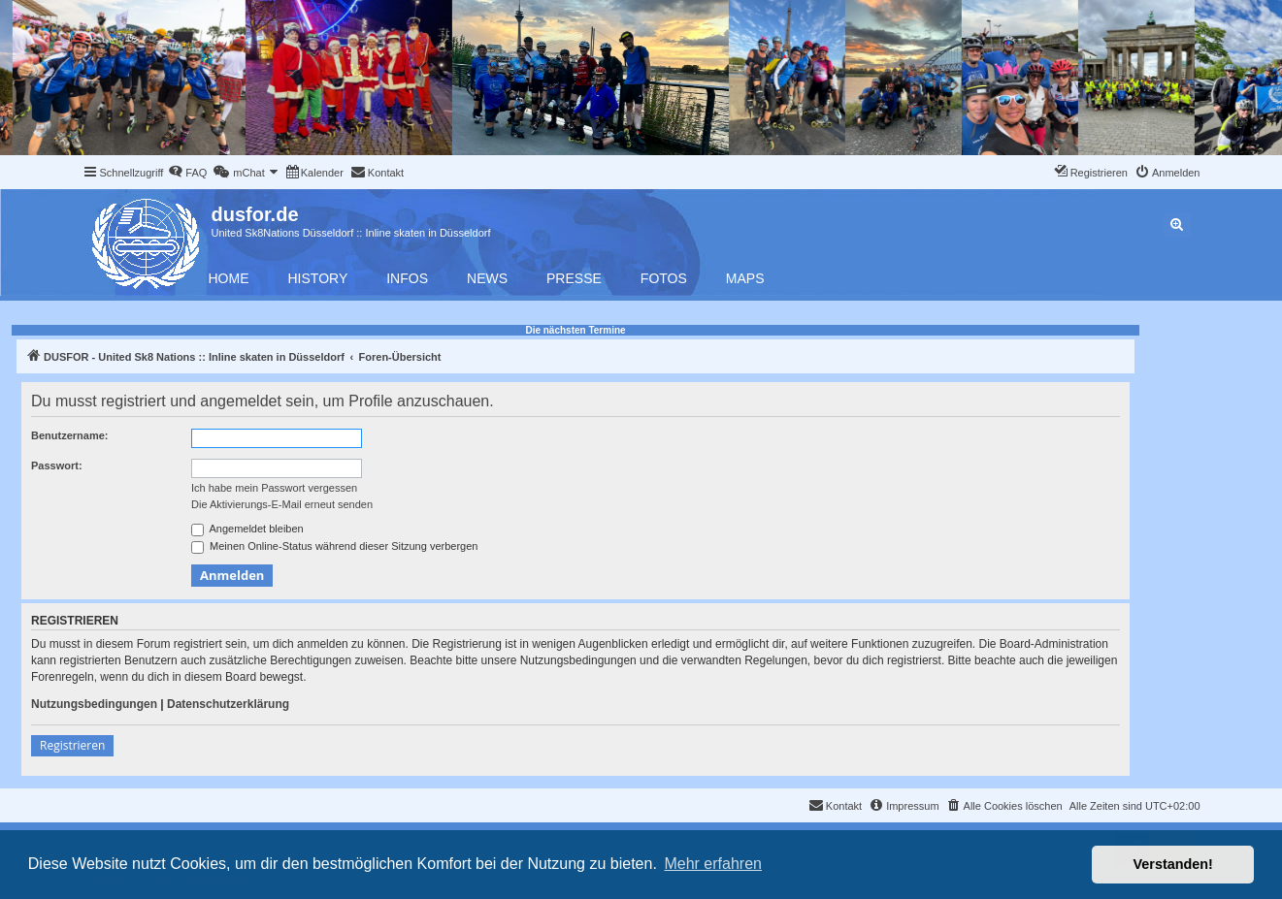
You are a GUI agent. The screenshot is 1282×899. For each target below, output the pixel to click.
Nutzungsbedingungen (94, 704)
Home (229, 278)
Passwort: (56, 465)
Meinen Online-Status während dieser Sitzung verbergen (334, 547)
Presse (574, 278)
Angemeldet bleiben (247, 529)
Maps (745, 278)
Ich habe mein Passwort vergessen (274, 488)
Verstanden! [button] (1173, 864)
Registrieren (72, 745)
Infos (407, 278)
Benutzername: (69, 435)
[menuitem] (187, 172)
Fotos (664, 278)
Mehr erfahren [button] (713, 863)
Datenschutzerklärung (228, 704)
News (487, 278)
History (318, 278)
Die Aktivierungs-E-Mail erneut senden (282, 504)
